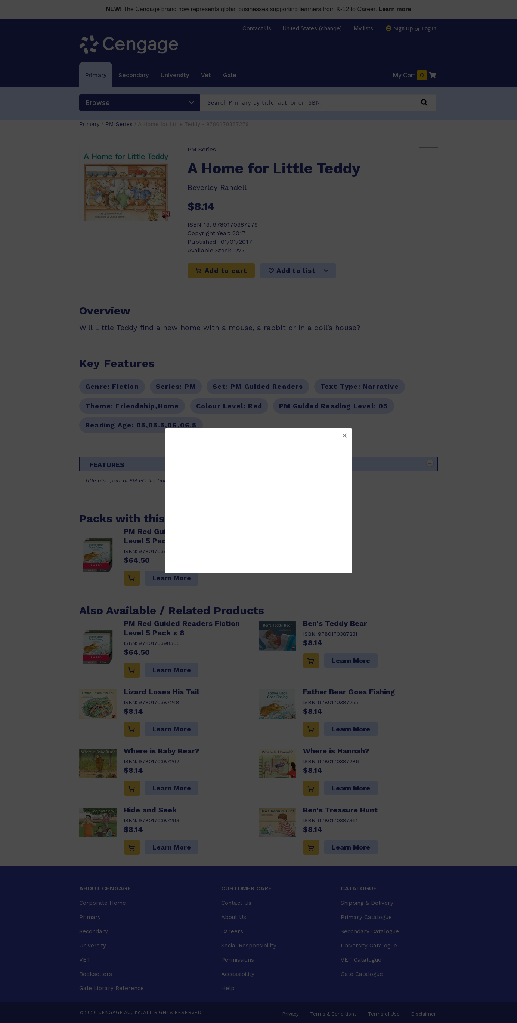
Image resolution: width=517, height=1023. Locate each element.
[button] (344, 436)
